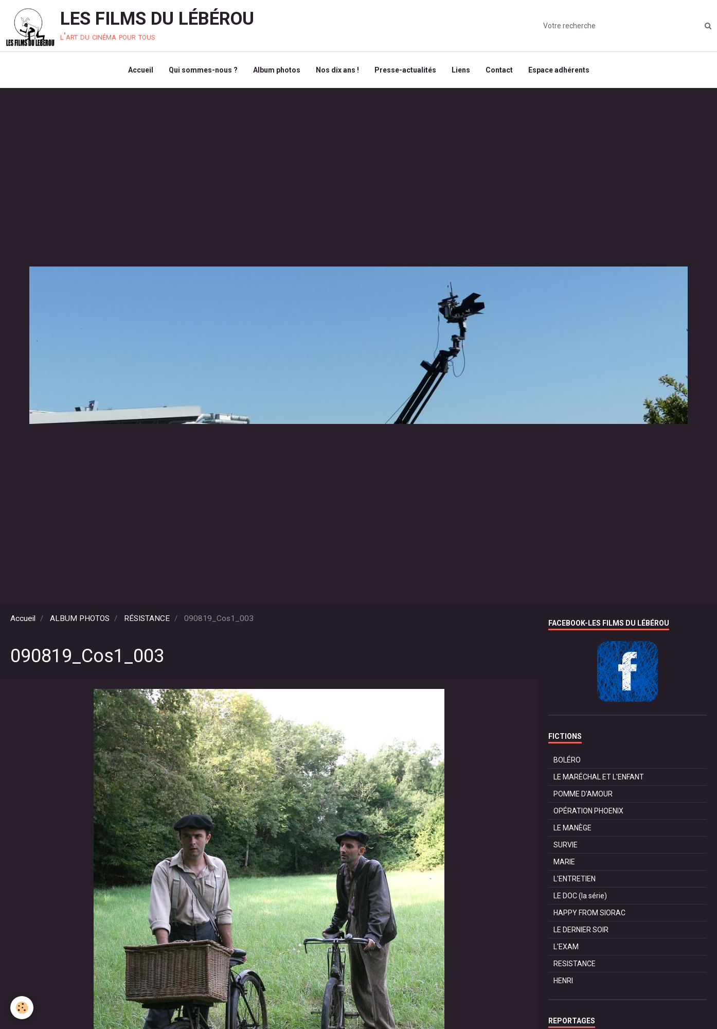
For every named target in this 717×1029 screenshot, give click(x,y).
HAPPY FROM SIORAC (589, 913)
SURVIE (565, 845)
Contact (499, 70)
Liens (461, 70)
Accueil (140, 70)
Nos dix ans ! (337, 70)
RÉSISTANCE (147, 618)
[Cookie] (21, 1007)
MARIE (564, 862)
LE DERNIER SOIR (580, 930)
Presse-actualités (405, 70)
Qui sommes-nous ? (203, 70)
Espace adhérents (558, 70)
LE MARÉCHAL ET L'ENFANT (598, 777)
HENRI (563, 981)
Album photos (276, 70)
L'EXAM (566, 947)
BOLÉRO (567, 760)
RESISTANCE (574, 964)
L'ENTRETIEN (574, 879)
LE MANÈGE (572, 828)
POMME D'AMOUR (583, 794)
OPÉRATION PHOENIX (588, 811)
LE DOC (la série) (580, 896)
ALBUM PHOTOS (80, 618)
